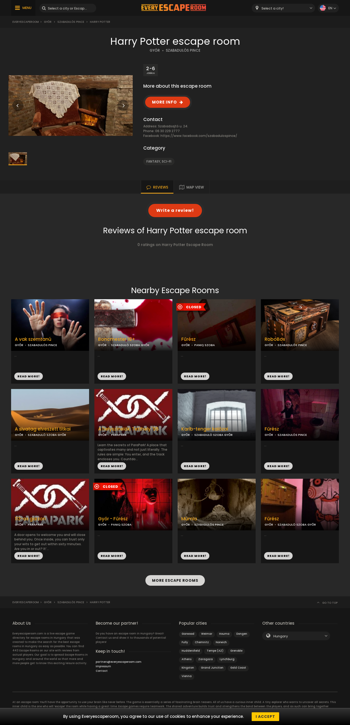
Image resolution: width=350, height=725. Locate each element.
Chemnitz (202, 642)
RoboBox (275, 339)
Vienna (187, 676)
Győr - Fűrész (113, 519)
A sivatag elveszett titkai (43, 429)
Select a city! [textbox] (272, 8)
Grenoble (236, 651)
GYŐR (155, 50)
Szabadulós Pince (70, 22)
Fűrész (188, 339)
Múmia (189, 519)
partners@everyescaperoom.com (118, 662)
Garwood (188, 634)
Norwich (221, 642)
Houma (224, 634)
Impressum (103, 666)
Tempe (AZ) (215, 651)
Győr (48, 22)
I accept (265, 716)
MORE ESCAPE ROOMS (175, 580)
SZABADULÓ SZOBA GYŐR (130, 345)
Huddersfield (191, 651)
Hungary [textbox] (280, 636)
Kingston (188, 668)
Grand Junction (212, 668)
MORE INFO (164, 102)
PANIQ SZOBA (204, 345)
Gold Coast (238, 668)
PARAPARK (119, 435)
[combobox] (283, 8)
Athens (186, 659)
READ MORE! (28, 376)
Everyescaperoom (25, 22)
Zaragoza (205, 659)
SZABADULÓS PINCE (183, 50)
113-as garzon (30, 519)
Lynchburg (227, 659)
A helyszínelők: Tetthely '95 (128, 429)
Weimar (206, 634)
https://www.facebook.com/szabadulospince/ (198, 135)
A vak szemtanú (33, 339)
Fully (185, 642)
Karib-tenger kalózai (204, 429)
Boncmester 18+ (116, 339)
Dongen (241, 634)
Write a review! (175, 210)
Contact (102, 671)
